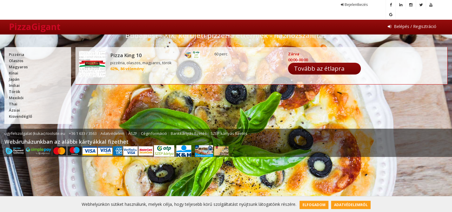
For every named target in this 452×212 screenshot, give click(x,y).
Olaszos (16, 60)
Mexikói (16, 97)
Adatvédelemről (351, 204)
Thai (13, 104)
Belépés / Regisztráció (412, 26)
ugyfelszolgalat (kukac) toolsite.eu (34, 133)
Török (14, 91)
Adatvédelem (112, 133)
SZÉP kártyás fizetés (229, 133)
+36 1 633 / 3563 (83, 133)
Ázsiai (14, 110)
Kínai (13, 73)
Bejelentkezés (354, 4)
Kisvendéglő (20, 116)
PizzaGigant (34, 27)
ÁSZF (132, 133)
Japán (14, 79)
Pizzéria (16, 54)
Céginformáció (154, 133)
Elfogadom (314, 204)
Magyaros (18, 66)
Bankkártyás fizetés (189, 133)
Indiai (14, 85)
